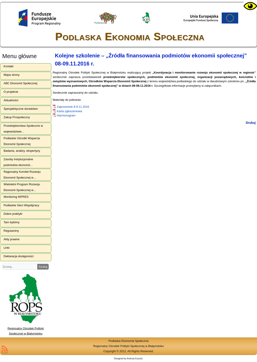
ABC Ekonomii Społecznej (20, 83)
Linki (7, 247)
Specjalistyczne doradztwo (21, 108)
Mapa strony (12, 74)
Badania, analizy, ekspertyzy (22, 150)
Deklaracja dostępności (18, 256)
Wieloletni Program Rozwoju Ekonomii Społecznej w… (22, 187)
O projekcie (11, 91)
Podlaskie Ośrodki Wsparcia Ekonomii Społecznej (22, 141)
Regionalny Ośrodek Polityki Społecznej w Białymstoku (26, 328)
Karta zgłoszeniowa (69, 111)
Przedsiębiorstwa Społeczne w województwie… (23, 128)
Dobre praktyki (13, 213)
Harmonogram (66, 115)
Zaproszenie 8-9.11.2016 (73, 106)
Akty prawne (12, 239)
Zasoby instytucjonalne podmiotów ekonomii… (18, 162)
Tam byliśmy (12, 222)
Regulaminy (11, 230)
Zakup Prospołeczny (17, 117)
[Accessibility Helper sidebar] (249, 6)
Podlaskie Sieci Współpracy (21, 205)
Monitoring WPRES (16, 196)
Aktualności (11, 100)
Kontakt (8, 66)
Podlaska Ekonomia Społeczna (129, 36)
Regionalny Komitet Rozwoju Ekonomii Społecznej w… (22, 174)
